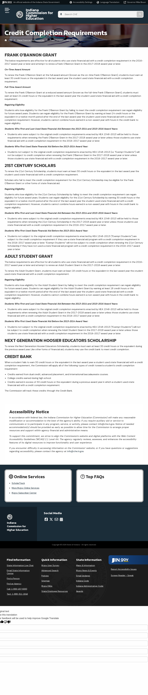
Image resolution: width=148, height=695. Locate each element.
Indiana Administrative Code (89, 579)
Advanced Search (50, 563)
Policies (45, 568)
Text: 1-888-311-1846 (17, 587)
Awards (79, 584)
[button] (81, 2)
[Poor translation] (7, 615)
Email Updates (83, 568)
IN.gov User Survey (50, 558)
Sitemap (45, 573)
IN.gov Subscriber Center (24, 485)
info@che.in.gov (75, 443)
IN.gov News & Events (86, 563)
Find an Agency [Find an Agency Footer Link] (14, 576)
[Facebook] (46, 512)
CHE (10, 32)
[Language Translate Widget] (108, 2)
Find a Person (13, 571)
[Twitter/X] (51, 512)
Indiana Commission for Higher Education (59, 10)
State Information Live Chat (20, 558)
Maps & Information (85, 558)
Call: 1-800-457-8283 (17, 581)
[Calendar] (61, 512)
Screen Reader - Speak (122, 568)
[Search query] (129, 10)
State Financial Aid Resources (30, 32)
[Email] (56, 512)
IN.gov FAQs (46, 579)
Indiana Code (82, 573)
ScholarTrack (18, 475)
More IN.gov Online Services (26, 480)
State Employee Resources (54, 584)
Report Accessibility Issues (124, 562)
